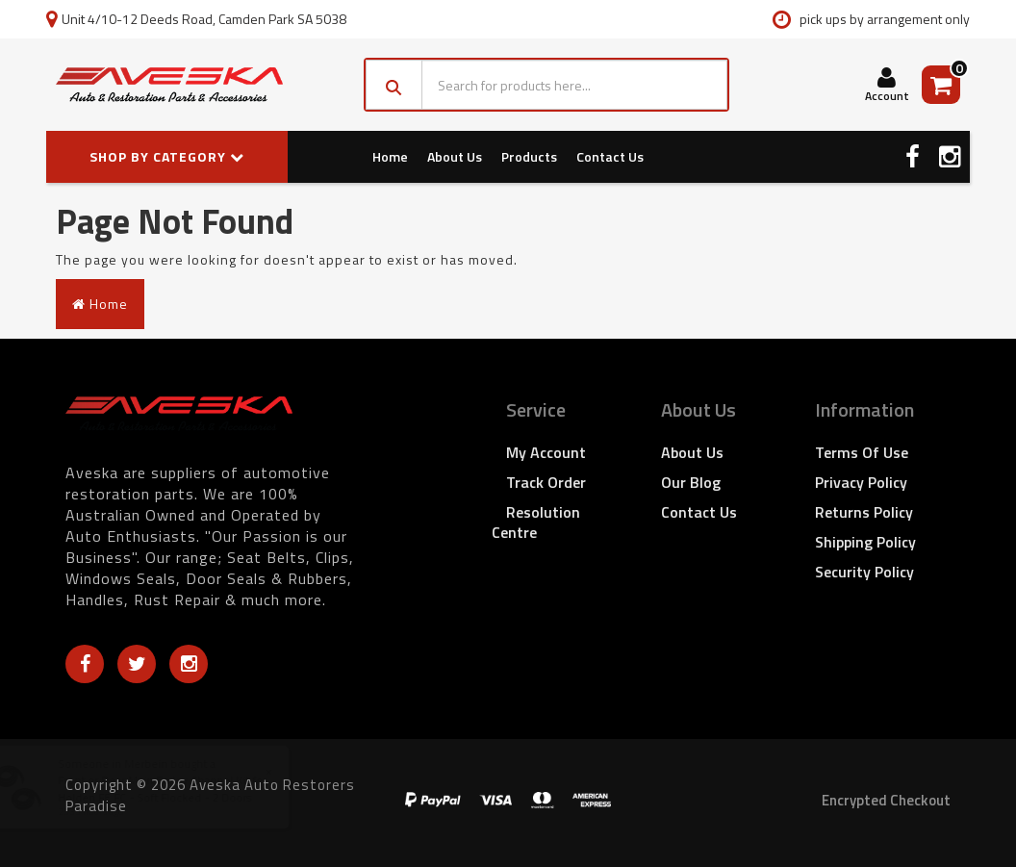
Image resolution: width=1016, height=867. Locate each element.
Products (529, 156)
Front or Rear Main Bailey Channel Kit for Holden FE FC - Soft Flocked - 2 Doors (181, 788)
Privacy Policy (861, 482)
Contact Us (610, 156)
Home (390, 156)
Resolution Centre (536, 522)
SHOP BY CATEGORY (166, 156)
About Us (454, 156)
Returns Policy (864, 511)
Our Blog (691, 482)
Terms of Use (861, 452)
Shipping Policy (865, 541)
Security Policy (864, 571)
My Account (546, 452)
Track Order (546, 482)
